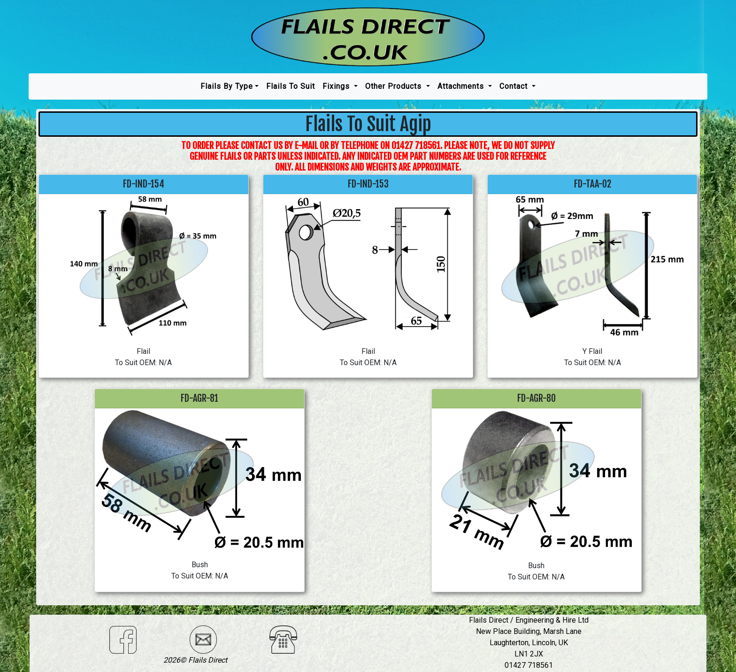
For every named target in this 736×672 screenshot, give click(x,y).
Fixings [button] (337, 86)
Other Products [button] (394, 86)
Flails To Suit (290, 86)
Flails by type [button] (226, 86)
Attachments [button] (461, 86)
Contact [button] (514, 86)
